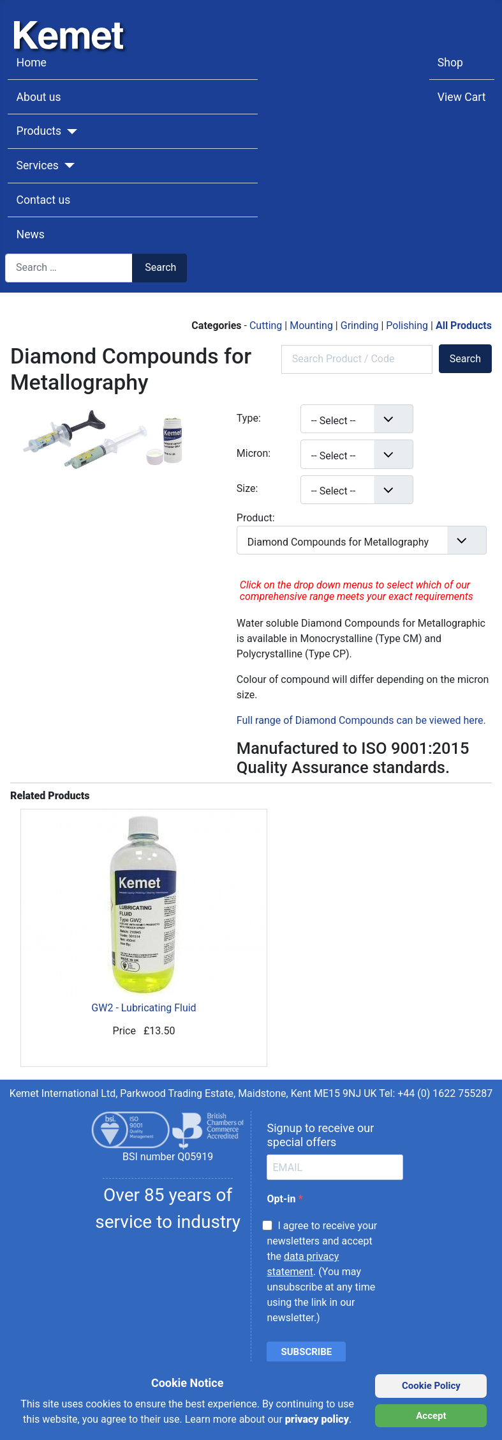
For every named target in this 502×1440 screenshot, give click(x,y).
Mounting (313, 325)
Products (39, 131)
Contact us (44, 200)
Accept (431, 1415)
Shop (450, 62)
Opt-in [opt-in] (282, 1199)
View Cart (462, 97)
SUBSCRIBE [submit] (306, 1352)
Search (160, 267)
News (31, 234)
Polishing (408, 325)
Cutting (266, 325)
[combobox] (69, 268)
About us (39, 97)
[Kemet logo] (72, 24)
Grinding (361, 325)
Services (38, 165)
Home (32, 62)
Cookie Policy (431, 1385)
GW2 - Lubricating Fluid (144, 911)
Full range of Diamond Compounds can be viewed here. (361, 720)
